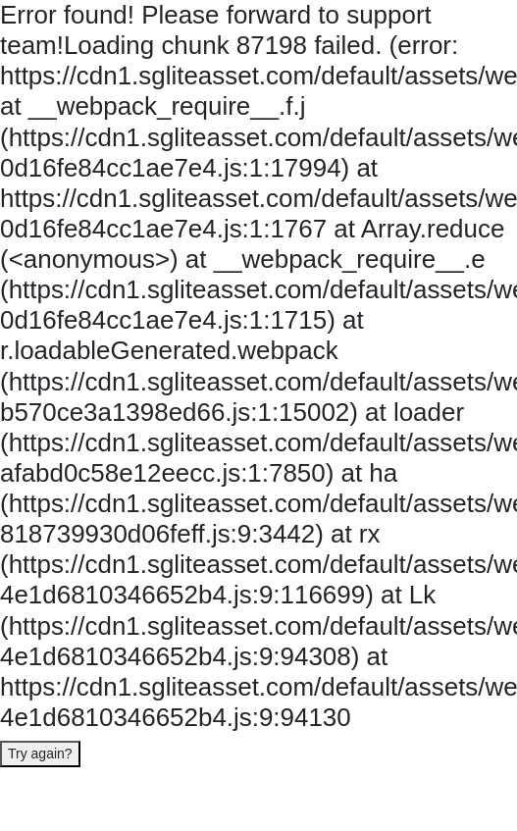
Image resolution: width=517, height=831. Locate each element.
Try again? (40, 753)
